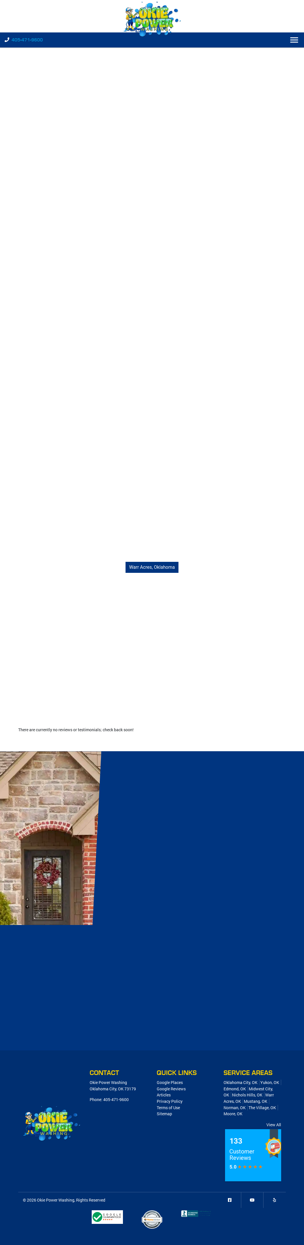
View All (273, 1124)
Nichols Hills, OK (247, 1095)
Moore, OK (233, 1113)
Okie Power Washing (55, 1200)
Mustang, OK (255, 1101)
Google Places (170, 1082)
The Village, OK (262, 1107)
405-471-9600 (27, 40)
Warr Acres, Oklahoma (152, 567)
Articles (164, 1095)
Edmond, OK (235, 1089)
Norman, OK (235, 1107)
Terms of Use (168, 1107)
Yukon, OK (269, 1082)
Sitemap (164, 1113)
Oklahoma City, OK (240, 1082)
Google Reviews (171, 1089)
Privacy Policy (170, 1101)
